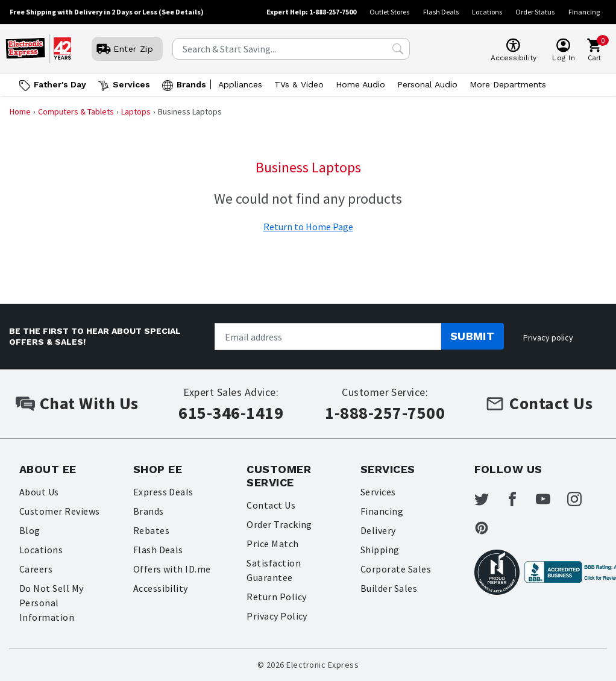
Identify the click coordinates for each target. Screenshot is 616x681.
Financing (584, 11)
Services (378, 492)
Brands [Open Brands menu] (191, 84)
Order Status (535, 11)
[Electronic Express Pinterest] (488, 527)
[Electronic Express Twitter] (488, 499)
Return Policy (276, 597)
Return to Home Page (308, 227)
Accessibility (160, 588)
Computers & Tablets (76, 111)
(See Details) (181, 11)
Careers (35, 569)
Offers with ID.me (172, 569)
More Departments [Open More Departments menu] (508, 84)
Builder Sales (388, 588)
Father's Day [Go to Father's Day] (60, 84)
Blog (29, 530)
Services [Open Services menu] (131, 84)
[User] (127, 49)
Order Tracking (279, 524)
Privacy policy (548, 337)
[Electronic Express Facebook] (519, 499)
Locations (487, 11)
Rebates (151, 530)
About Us (39, 492)
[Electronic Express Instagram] (581, 499)
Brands (148, 511)
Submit (472, 336)
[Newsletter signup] (328, 336)
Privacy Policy (277, 616)
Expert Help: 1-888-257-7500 (311, 11)
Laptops (136, 111)
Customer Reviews (59, 511)
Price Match (272, 544)
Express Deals (163, 492)
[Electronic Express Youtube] (550, 499)
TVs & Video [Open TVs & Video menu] (299, 84)
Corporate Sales (395, 569)
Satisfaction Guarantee (274, 570)
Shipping (380, 550)
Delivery (378, 530)
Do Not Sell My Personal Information (51, 602)
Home (20, 111)
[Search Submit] (398, 49)
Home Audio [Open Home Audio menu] (360, 84)
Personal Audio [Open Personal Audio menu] (427, 84)
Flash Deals (441, 11)
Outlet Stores (389, 11)
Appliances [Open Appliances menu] (240, 84)
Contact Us (271, 505)
